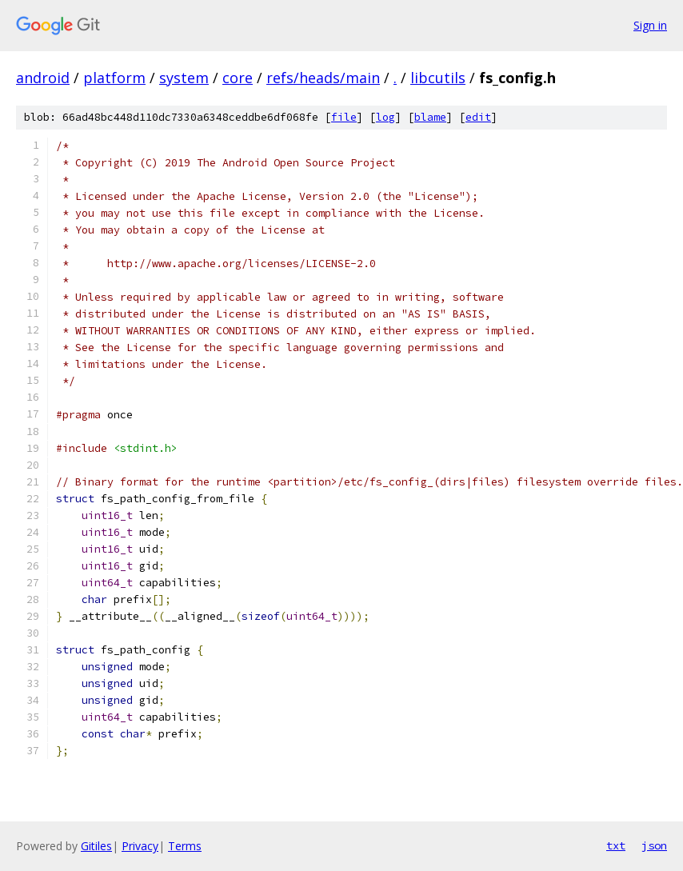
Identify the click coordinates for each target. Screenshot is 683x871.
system (184, 77)
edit (478, 117)
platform (114, 77)
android (43, 77)
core (237, 77)
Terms (185, 845)
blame (430, 117)
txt (615, 845)
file (344, 117)
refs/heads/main (323, 77)
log (385, 117)
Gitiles (96, 845)
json (654, 845)
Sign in (650, 25)
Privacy (140, 845)
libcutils (437, 77)
